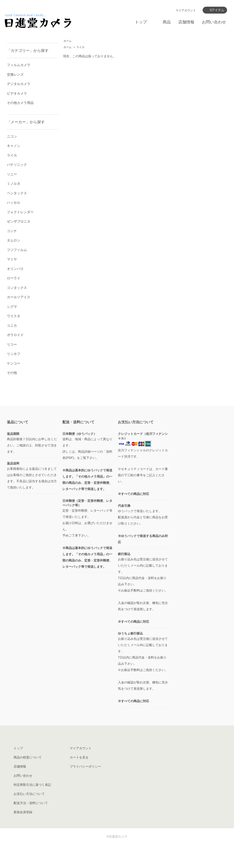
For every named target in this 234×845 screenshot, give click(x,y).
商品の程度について (28, 757)
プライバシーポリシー (85, 766)
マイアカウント (186, 10)
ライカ (80, 47)
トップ (141, 22)
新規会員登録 (23, 812)
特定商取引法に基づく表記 (32, 784)
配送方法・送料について (31, 803)
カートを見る (79, 757)
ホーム (68, 41)
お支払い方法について (29, 794)
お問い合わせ (214, 22)
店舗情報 (186, 22)
